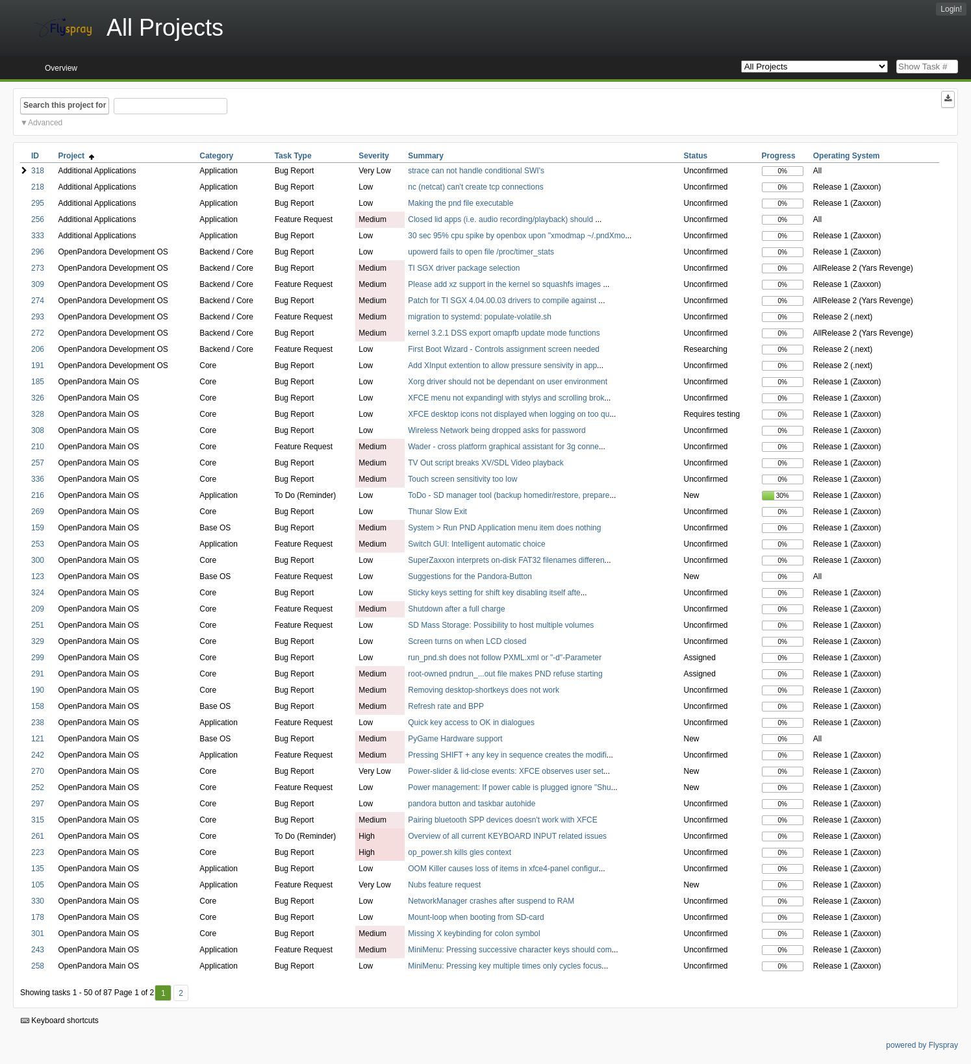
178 (37, 917)
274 (37, 300)
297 (37, 803)
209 (37, 608)
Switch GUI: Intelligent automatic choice (476, 544)
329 (37, 641)
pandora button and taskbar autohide (471, 803)
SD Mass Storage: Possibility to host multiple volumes (501, 625)
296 (37, 251)
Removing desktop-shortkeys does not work (483, 690)
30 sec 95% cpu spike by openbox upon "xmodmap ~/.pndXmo (516, 235)
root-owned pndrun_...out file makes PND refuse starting (505, 673)
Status (695, 155)
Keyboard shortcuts (60, 1020)
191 (37, 365)
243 (37, 949)
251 (37, 625)
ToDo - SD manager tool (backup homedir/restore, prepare (508, 495)
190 (37, 690)
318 (37, 170)
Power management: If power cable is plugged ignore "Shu (509, 787)
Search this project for (64, 105)
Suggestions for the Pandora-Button (470, 576)
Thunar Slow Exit (437, 511)
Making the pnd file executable (460, 203)
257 (37, 462)
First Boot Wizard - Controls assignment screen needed (503, 349)
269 (37, 511)
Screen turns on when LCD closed (467, 641)
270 (37, 771)
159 (37, 527)
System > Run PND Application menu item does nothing (504, 527)
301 (37, 933)
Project (76, 155)
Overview (61, 68)
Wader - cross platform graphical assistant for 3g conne (503, 446)
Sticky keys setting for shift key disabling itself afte (494, 592)
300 (37, 560)
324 (37, 592)
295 (37, 203)
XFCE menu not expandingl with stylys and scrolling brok (506, 397)
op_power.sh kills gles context (459, 852)
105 (37, 884)
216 (37, 495)
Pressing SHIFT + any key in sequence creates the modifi (507, 755)
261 (37, 836)
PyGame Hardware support (455, 738)
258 (37, 966)
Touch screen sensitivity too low (462, 479)
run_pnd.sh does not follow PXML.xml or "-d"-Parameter (504, 657)
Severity (374, 155)
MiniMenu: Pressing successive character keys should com (509, 949)
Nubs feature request (444, 884)
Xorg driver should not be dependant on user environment (507, 381)
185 (37, 381)
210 (37, 446)
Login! (951, 9)
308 (37, 430)
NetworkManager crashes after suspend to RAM (491, 901)
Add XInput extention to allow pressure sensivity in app (502, 365)
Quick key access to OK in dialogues (471, 722)
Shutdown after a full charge (456, 608)
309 (37, 284)
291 (37, 673)
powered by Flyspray (922, 1045)
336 (37, 479)
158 (37, 706)
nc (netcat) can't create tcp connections (475, 187)
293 (37, 316)
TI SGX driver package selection (464, 268)
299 (37, 657)
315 (37, 819)
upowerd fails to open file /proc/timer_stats (481, 251)
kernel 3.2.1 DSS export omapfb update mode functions (504, 333)
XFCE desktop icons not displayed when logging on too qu (508, 414)
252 (37, 787)
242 (37, 755)
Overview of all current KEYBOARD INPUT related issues (507, 836)
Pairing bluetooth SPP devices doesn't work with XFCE (503, 819)
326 (37, 397)
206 (37, 349)
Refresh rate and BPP (446, 706)
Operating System (846, 155)
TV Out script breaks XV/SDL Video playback (485, 462)
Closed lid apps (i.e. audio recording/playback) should (501, 219)
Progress (779, 155)
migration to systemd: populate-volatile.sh (479, 316)
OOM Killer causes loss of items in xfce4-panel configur (503, 868)
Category (216, 155)
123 (37, 576)
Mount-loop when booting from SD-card (476, 917)
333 (37, 235)
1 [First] (163, 993)
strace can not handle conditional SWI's (476, 170)
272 (37, 333)
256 (37, 219)
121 (37, 738)
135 (37, 868)
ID (35, 155)
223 (37, 852)
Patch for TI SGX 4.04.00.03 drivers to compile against (503, 300)
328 (37, 414)
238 (37, 722)
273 (37, 268)
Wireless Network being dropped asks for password (496, 430)
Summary (426, 155)
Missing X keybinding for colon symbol (474, 933)
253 (37, 544)
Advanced (45, 122)
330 (37, 901)
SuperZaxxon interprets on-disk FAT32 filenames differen (506, 560)
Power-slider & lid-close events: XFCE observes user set (505, 771)
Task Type (293, 155)
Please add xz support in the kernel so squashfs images (505, 284)
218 (37, 187)
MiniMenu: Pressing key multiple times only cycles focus (504, 966)
